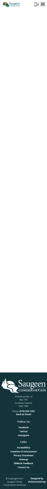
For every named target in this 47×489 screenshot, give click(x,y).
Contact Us (23, 467)
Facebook (23, 427)
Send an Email (23, 414)
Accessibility (23, 447)
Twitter (24, 431)
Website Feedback (23, 463)
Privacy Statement (24, 455)
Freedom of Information (23, 451)
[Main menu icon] (43, 4)
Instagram (23, 435)
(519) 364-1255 (27, 411)
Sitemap (23, 459)
